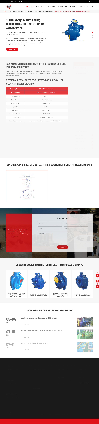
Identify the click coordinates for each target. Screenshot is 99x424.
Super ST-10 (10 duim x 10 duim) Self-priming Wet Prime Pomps (84, 128)
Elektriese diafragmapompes (13, 399)
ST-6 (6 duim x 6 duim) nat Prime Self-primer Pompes (84, 87)
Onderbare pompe (80, 148)
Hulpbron (73, 6)
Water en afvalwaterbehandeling (66, 380)
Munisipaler (81, 377)
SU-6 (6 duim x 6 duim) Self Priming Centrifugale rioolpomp (84, 106)
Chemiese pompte (37, 377)
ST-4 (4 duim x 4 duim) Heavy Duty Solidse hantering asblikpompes (84, 83)
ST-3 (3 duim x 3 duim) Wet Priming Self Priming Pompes (83, 79)
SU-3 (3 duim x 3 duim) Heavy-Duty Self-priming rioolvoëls (84, 98)
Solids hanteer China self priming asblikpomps (41, 11)
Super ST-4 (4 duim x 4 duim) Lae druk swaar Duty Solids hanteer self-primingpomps (84, 115)
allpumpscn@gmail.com (27, 1)
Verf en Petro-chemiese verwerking (66, 391)
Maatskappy (62, 6)
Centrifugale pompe (80, 138)
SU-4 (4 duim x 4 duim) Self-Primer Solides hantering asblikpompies (83, 102)
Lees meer (25, 325)
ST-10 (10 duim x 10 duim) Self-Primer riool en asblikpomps (84, 95)
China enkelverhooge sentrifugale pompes (43, 380)
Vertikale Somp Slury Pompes (13, 386)
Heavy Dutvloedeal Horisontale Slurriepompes (17, 383)
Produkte (29, 6)
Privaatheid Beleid (88, 422)
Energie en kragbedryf (84, 374)
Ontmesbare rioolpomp (64, 372)
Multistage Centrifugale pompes (41, 382)
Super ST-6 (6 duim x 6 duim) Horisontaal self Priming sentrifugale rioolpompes (84, 120)
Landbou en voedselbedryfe (86, 372)
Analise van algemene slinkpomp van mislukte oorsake (39, 319)
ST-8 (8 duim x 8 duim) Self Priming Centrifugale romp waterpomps (83, 91)
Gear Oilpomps (36, 391)
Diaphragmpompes (80, 141)
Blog (80, 391)
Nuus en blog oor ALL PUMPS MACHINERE (49, 310)
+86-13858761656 (12, 1)
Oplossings (51, 6)
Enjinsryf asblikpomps (81, 131)
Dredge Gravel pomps (11, 388)
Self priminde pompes (23, 11)
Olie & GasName (62, 383)
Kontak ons (84, 6)
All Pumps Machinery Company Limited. (22, 422)
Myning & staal (61, 386)
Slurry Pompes (79, 135)
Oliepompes (78, 145)
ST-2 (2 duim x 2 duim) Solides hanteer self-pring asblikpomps (84, 76)
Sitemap (79, 422)
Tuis (10, 11)
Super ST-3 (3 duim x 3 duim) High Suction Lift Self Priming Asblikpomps (72, 11)
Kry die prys (12, 49)
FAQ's (80, 388)
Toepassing (40, 6)
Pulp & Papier (61, 388)
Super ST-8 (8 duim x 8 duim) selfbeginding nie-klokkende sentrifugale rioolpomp (84, 124)
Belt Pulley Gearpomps (38, 393)
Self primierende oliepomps (39, 396)
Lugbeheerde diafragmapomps (14, 397)
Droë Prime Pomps (37, 374)
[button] (92, 32)
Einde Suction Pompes (38, 372)
